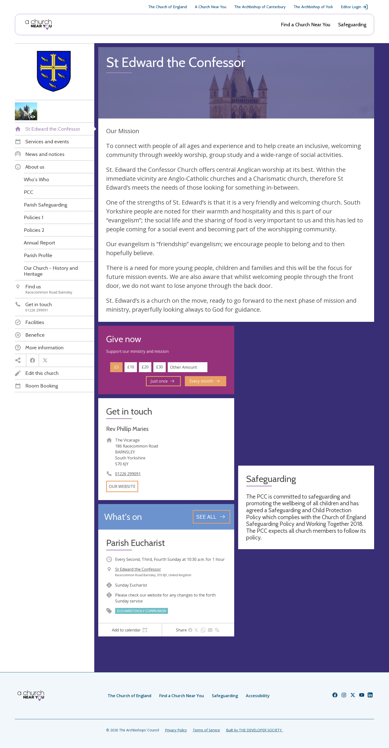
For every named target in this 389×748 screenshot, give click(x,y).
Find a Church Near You (305, 25)
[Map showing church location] (306, 394)
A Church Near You (210, 6)
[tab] (130, 630)
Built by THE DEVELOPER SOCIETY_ (254, 730)
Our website (122, 486)
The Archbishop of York (313, 6)
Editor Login (354, 7)
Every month (205, 381)
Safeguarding (352, 25)
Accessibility (258, 695)
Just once (162, 381)
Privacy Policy (176, 730)
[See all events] (211, 516)
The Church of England (167, 6)
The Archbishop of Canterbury (260, 6)
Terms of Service (206, 730)
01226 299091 (128, 474)
